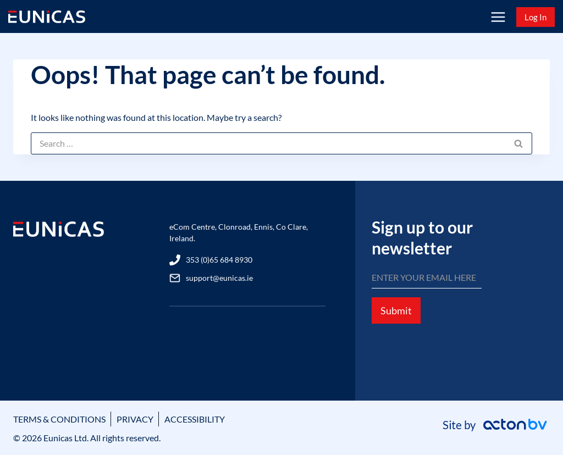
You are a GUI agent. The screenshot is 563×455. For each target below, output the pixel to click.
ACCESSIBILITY (194, 419)
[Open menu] (498, 16)
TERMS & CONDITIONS (59, 419)
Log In (536, 17)
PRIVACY (135, 419)
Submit (396, 310)
